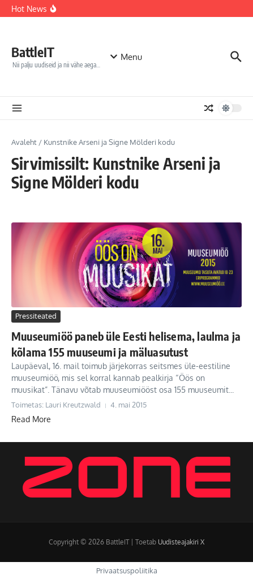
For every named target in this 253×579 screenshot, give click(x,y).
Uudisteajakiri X (181, 542)
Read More (31, 419)
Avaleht (24, 142)
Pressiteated (36, 315)
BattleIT (32, 52)
